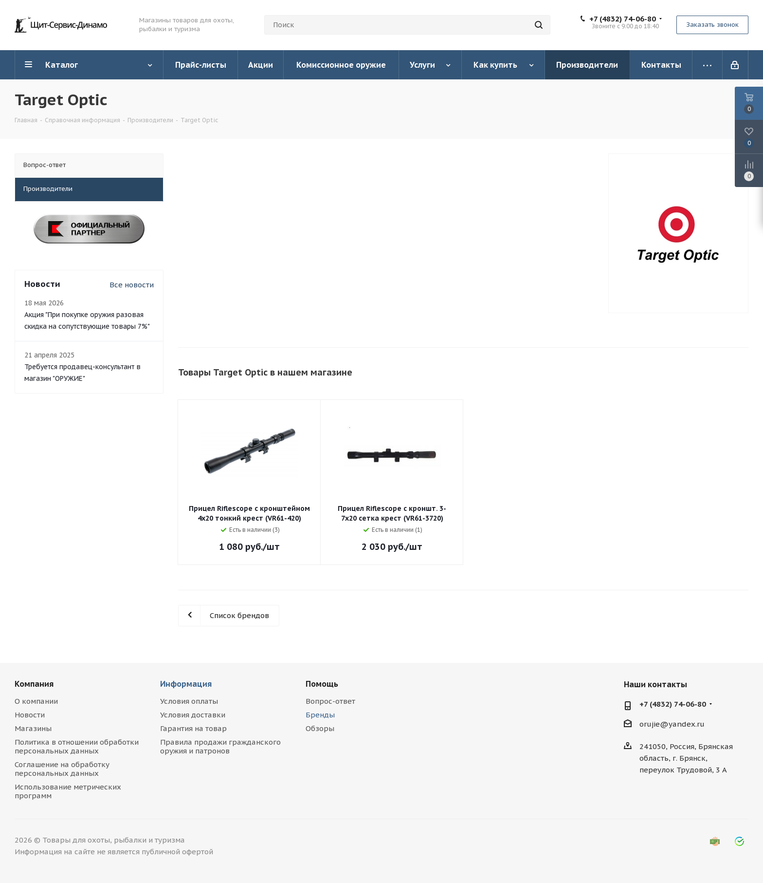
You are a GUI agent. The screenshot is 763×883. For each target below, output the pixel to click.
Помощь (322, 684)
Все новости (131, 284)
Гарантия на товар (193, 728)
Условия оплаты (189, 701)
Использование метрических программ (68, 791)
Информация (186, 684)
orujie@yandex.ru (672, 724)
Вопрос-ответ (330, 701)
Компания (34, 684)
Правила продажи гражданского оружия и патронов (220, 746)
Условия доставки (192, 714)
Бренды (320, 714)
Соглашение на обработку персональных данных (62, 769)
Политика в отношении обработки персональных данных (77, 746)
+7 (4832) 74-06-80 (622, 19)
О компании (36, 701)
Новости (30, 714)
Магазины (33, 728)
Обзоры (320, 728)
